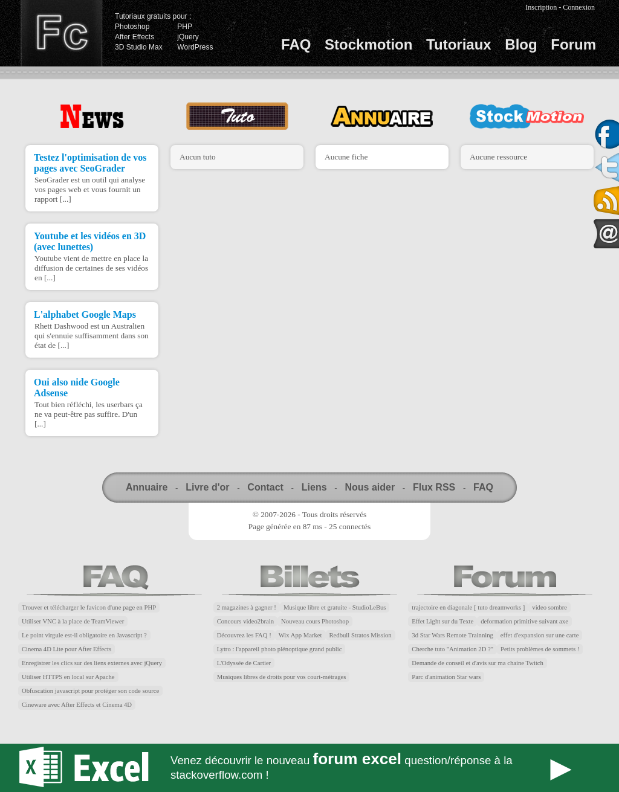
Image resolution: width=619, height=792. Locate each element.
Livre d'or (207, 487)
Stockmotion (368, 44)
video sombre (549, 607)
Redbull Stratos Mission (360, 635)
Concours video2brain (245, 621)
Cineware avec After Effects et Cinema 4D (77, 704)
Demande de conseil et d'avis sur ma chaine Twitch (477, 663)
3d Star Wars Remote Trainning (452, 635)
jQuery (187, 37)
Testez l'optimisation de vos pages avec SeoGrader (90, 162)
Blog (521, 44)
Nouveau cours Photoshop (315, 621)
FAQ (296, 44)
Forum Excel (309, 768)
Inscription (541, 7)
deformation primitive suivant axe (524, 621)
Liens (314, 487)
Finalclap (61, 33)
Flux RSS (434, 487)
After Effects (134, 37)
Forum (573, 44)
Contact (265, 487)
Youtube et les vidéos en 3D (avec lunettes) (90, 241)
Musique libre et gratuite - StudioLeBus (335, 607)
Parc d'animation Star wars (446, 677)
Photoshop (132, 26)
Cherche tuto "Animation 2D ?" (452, 649)
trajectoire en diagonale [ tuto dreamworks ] (468, 607)
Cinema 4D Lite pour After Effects (66, 649)
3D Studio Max (139, 47)
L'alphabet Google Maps (85, 314)
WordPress (195, 47)
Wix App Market (300, 635)
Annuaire (146, 487)
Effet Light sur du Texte (442, 621)
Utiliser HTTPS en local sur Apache (68, 677)
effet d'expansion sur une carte (540, 635)
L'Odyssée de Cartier (244, 663)
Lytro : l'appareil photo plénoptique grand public (279, 649)
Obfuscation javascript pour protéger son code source (90, 690)
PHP (184, 26)
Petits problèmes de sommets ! (540, 649)
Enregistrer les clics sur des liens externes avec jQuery (92, 663)
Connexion (579, 7)
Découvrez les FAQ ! (244, 635)
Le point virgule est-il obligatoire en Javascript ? (84, 635)
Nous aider (370, 487)
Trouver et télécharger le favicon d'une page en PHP (89, 607)
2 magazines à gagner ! (246, 607)
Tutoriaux (458, 44)
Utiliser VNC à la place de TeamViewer (73, 621)
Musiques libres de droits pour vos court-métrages (281, 677)
